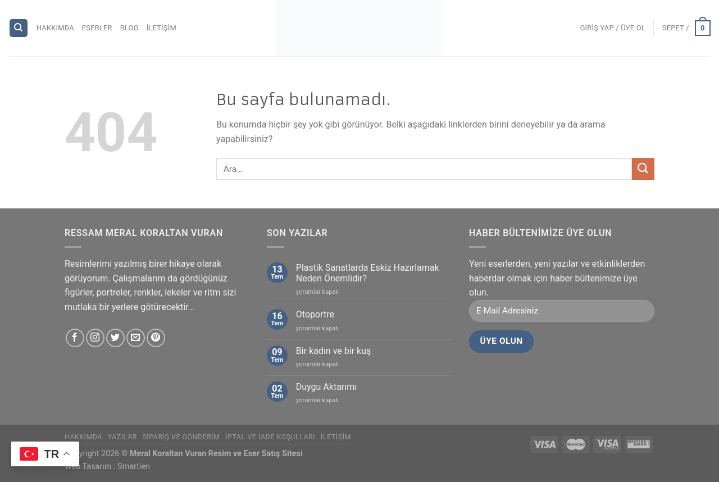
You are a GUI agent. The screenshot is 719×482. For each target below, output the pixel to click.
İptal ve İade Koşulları (270, 437)
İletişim (161, 28)
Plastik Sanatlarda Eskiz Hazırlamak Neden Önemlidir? (367, 273)
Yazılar (122, 437)
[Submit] (643, 169)
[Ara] (19, 28)
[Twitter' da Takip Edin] (115, 338)
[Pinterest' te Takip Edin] (156, 338)
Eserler (97, 28)
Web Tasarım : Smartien (107, 466)
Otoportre (315, 314)
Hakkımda (55, 28)
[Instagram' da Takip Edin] (95, 338)
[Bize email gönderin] (135, 338)
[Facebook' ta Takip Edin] (75, 338)
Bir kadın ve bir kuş (333, 350)
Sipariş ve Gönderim (181, 437)
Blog (129, 28)
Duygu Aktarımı (326, 386)
